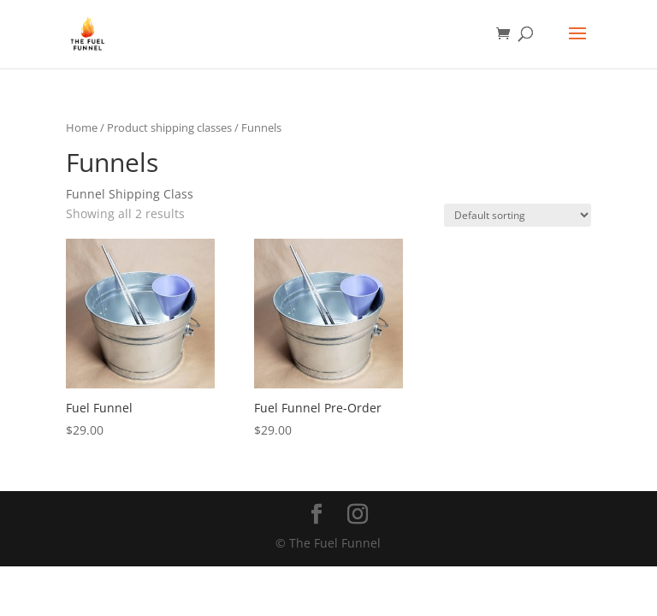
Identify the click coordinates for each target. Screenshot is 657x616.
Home (82, 127)
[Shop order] (517, 215)
